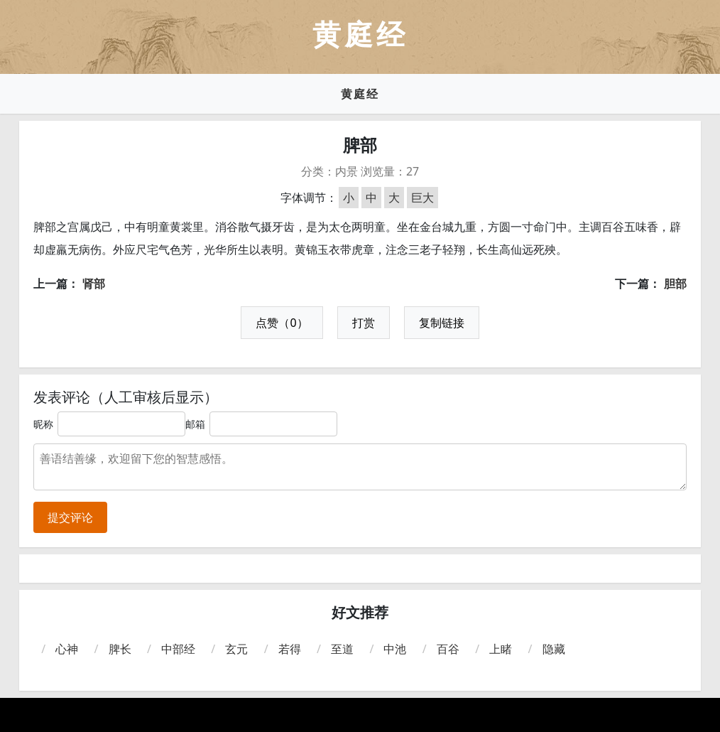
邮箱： (200, 424)
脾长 (120, 649)
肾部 (93, 283)
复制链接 (441, 322)
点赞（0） (281, 322)
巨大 (422, 197)
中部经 (178, 649)
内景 (346, 171)
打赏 (363, 322)
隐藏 (553, 649)
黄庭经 (360, 94)
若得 (289, 649)
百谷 (448, 649)
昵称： (48, 424)
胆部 (675, 283)
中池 (394, 649)
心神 (66, 649)
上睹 (500, 649)
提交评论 (70, 517)
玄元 (236, 649)
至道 (342, 649)
